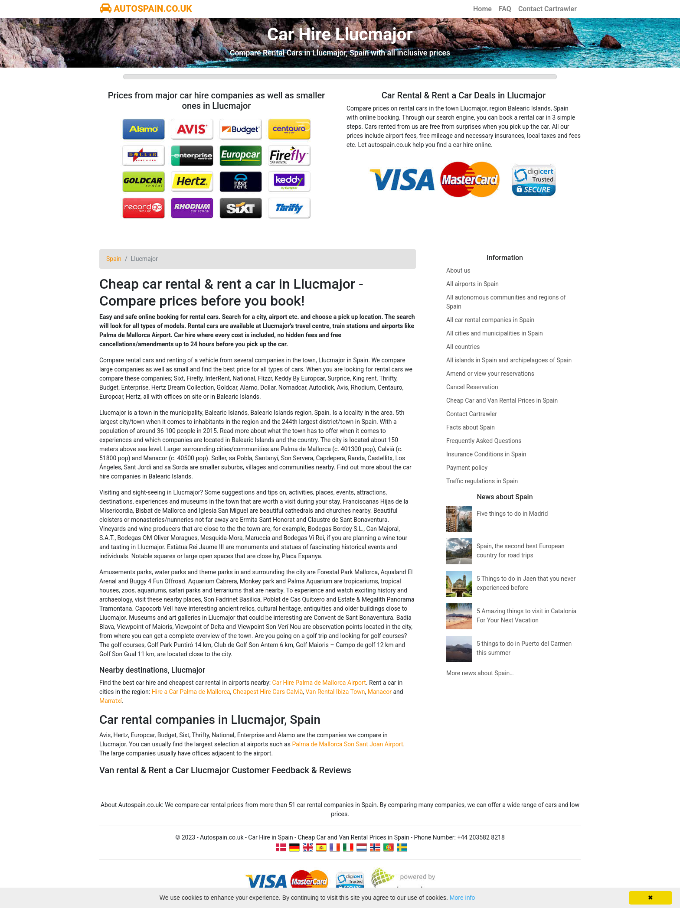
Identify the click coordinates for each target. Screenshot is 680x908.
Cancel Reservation (472, 387)
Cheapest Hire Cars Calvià (268, 691)
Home (482, 9)
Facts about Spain (470, 427)
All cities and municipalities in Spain (494, 333)
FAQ (505, 9)
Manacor (380, 691)
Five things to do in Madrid (512, 513)
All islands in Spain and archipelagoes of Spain (509, 360)
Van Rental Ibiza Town (335, 691)
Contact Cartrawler (547, 9)
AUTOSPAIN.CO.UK (146, 8)
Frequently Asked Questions (484, 440)
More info (462, 897)
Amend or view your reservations (490, 373)
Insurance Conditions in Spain (486, 454)
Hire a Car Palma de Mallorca (191, 691)
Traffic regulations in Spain (482, 481)
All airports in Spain (472, 283)
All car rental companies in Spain (490, 319)
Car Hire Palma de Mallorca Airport (319, 682)
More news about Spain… (480, 673)
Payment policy (466, 467)
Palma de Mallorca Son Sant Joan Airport (347, 744)
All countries (463, 346)
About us (458, 270)
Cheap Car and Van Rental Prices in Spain (502, 400)
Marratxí (110, 700)
